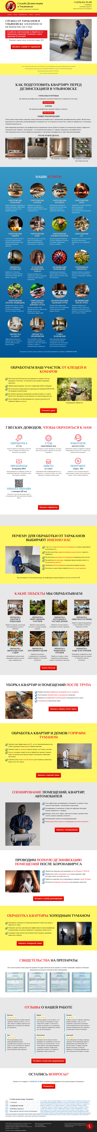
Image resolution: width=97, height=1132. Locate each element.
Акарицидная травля (23, 1114)
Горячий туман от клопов (46, 1110)
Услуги (15, 15)
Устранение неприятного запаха (37, 269)
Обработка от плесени (15, 268)
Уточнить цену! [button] (48, 410)
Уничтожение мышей (15, 235)
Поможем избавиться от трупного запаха (41, 1101)
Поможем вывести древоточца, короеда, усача (78, 1101)
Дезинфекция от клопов (81, 1108)
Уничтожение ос (82, 235)
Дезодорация (53, 1102)
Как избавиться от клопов (51, 1108)
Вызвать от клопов (84, 1110)
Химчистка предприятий (37, 335)
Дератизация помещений (73, 1113)
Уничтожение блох (82, 201)
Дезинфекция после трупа (82, 302)
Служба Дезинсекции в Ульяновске (30, 5)
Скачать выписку (43, 73)
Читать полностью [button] (48, 102)
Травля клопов (65, 1110)
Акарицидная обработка (11, 1114)
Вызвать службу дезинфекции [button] (48, 899)
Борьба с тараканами (42, 1107)
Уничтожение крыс (37, 235)
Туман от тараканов (64, 1107)
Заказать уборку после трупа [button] (63, 709)
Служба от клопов (57, 1110)
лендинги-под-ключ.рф (20, 1130)
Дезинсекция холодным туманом (69, 1111)
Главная (9, 15)
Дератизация (63, 1113)
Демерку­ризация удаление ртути (59, 302)
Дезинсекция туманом (43, 1113)
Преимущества (23, 15)
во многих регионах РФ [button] (72, 578)
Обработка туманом (54, 1113)
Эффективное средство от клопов (66, 1108)
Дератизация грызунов (85, 1113)
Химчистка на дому (15, 335)
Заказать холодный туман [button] (30, 943)
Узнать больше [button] (48, 668)
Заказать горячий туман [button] (48, 775)
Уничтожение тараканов (15, 201)
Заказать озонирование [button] (67, 830)
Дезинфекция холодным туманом (52, 1111)
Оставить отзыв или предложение (48, 1061)
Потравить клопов (74, 1110)
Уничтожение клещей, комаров (59, 235)
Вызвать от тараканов (66, 1105)
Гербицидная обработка (81, 268)
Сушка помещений (60, 335)
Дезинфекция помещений (59, 268)
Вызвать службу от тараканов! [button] (26, 47)
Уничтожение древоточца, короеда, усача (37, 303)
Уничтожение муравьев (59, 201)
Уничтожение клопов (37, 201)
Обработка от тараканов (82, 1104)
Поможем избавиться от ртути (59, 1101)
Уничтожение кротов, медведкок (15, 302)
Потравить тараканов (77, 1105)
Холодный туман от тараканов (76, 1107)
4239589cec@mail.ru (85, 7)
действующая (72, 66)
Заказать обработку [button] (48, 507)
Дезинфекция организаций (49, 1114)
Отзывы (31, 15)
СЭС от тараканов (55, 1105)
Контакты (37, 15)
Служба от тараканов (53, 1107)
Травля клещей (32, 1114)
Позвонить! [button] (48, 1086)
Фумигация (39, 1114)
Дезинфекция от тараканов (44, 1105)
